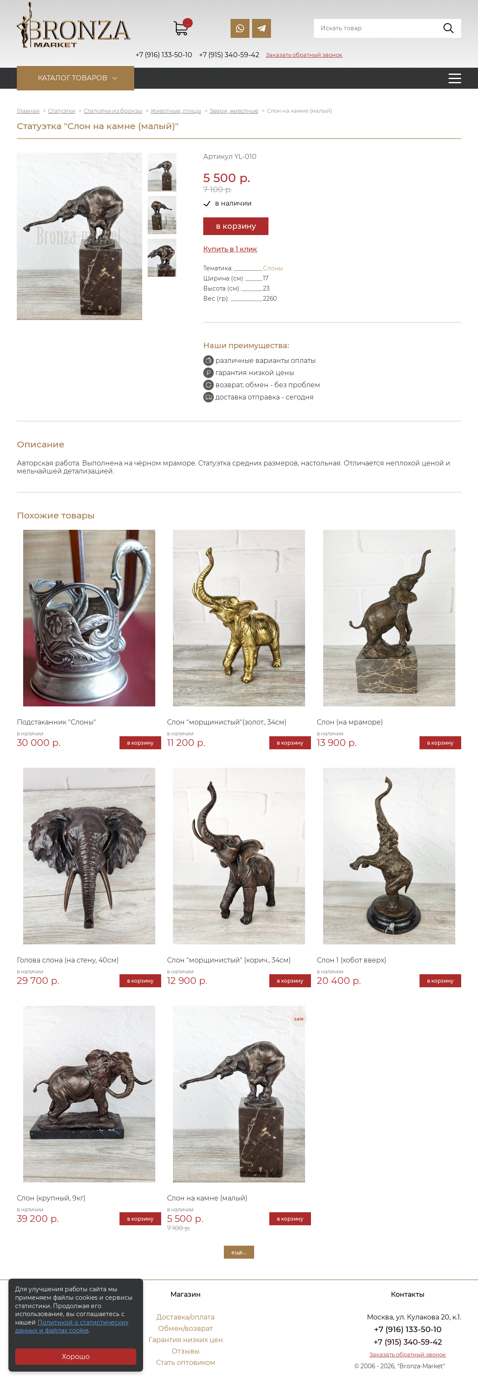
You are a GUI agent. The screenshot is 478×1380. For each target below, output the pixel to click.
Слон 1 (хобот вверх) (351, 960)
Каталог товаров (72, 78)
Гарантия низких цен (186, 1340)
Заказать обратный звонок (304, 54)
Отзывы (186, 1351)
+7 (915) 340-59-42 (408, 1342)
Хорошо (76, 1357)
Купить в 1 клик (230, 249)
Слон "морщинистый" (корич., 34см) (229, 960)
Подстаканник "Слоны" (56, 722)
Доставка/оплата (186, 1317)
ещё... (239, 1252)
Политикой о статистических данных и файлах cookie (71, 1327)
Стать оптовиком (185, 1363)
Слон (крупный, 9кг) (51, 1198)
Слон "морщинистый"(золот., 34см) (227, 722)
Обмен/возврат (185, 1328)
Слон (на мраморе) (350, 722)
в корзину (236, 226)
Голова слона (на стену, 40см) (68, 960)
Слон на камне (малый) (207, 1198)
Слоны (273, 268)
